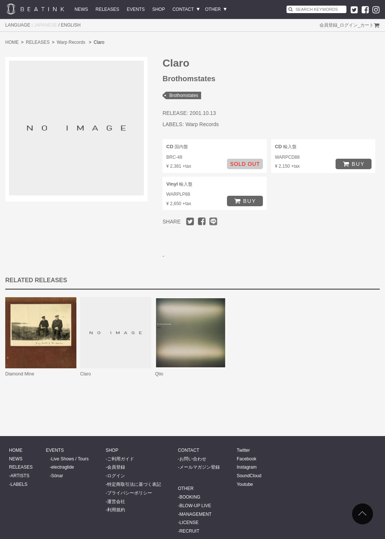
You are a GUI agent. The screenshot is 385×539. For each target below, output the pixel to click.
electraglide (62, 467)
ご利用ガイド (120, 459)
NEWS (81, 9)
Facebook (247, 459)
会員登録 (328, 25)
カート (367, 25)
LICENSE (188, 522)
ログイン (349, 25)
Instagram (247, 467)
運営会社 (116, 501)
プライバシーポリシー (129, 493)
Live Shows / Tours (70, 459)
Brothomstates (183, 95)
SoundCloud (249, 475)
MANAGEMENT (195, 514)
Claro (85, 374)
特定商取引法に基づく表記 (134, 484)
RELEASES (107, 9)
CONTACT (183, 9)
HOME (12, 42)
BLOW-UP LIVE (195, 505)
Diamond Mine (19, 374)
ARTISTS (19, 475)
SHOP (158, 9)
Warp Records (71, 42)
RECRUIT (189, 531)
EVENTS (136, 9)
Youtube (245, 484)
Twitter (243, 450)
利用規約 (116, 509)
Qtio (159, 374)
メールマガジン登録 (199, 467)
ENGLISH (71, 25)
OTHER (213, 9)
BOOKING (189, 497)
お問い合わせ (192, 459)
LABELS (18, 484)
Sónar (57, 475)
